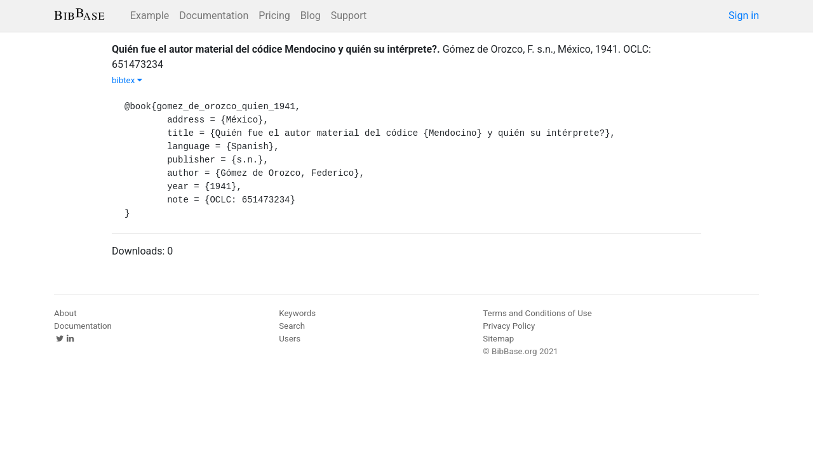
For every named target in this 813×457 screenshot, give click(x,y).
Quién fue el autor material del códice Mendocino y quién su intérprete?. (276, 49)
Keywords (297, 313)
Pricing (274, 16)
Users (289, 338)
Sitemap (498, 338)
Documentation (213, 16)
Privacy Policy (509, 326)
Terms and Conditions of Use (537, 313)
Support (348, 16)
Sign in (744, 16)
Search (292, 326)
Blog (310, 16)
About (65, 313)
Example (149, 16)
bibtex (127, 80)
